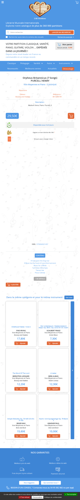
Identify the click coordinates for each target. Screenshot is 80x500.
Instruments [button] (66, 63)
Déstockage (68, 68)
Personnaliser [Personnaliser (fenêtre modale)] (37, 497)
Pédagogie (24, 63)
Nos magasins (29, 483)
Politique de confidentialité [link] (53, 497)
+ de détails (40, 279)
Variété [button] (38, 63)
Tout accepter (70, 494)
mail (72, 487)
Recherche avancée (65, 37)
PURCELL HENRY (40, 80)
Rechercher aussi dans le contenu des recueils (26, 37)
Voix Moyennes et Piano (35, 84)
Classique (11, 63)
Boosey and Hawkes (22, 97)
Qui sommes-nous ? (50, 483)
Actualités (52, 68)
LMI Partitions (40, 18)
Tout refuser (24, 497)
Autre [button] (51, 63)
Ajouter (71, 115)
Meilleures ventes (33, 68)
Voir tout (69, 297)
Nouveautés (12, 68)
